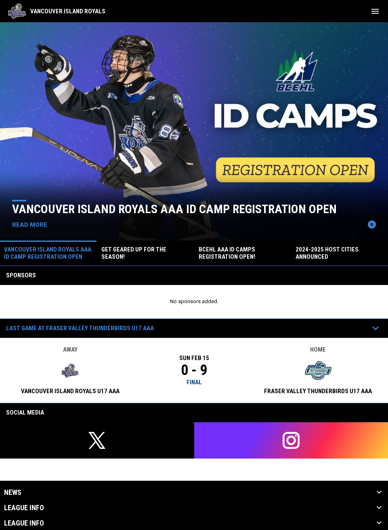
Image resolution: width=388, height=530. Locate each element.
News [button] (12, 492)
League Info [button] (24, 507)
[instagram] (291, 440)
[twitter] (97, 440)
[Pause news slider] (372, 224)
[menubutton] (375, 11)
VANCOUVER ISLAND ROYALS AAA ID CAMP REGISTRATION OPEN (174, 209)
